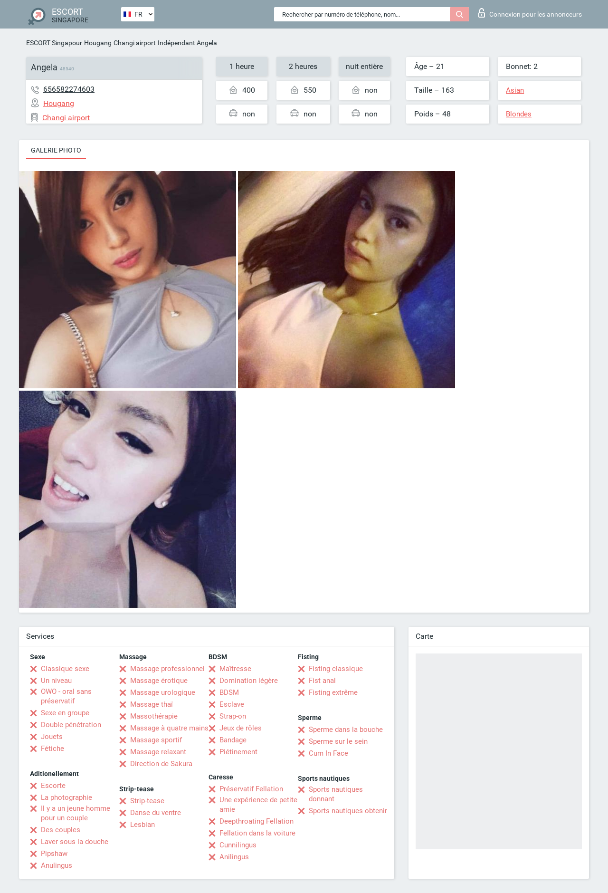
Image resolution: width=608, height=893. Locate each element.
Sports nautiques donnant (336, 794)
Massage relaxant (158, 752)
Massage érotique (159, 680)
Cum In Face (328, 753)
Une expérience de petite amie (258, 805)
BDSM (229, 692)
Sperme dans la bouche (346, 729)
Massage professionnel (167, 668)
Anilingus (234, 857)
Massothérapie (154, 716)
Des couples (60, 830)
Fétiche (52, 748)
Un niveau (56, 680)
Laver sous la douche (74, 841)
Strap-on (232, 716)
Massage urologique (162, 692)
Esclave (231, 704)
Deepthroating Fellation (256, 821)
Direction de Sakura (161, 763)
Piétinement (238, 752)
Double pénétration (71, 724)
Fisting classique (336, 668)
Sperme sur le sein (338, 741)
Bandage (233, 740)
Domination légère (248, 680)
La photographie (66, 797)
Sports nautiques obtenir (348, 811)
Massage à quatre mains (169, 728)
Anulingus (56, 865)
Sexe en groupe (65, 713)
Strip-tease (147, 801)
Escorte (53, 785)
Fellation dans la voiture (257, 833)
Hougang (98, 43)
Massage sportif (156, 740)
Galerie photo (56, 150)
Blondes (519, 114)
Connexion (530, 13)
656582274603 (69, 89)
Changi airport (135, 43)
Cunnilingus (237, 845)
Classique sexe (65, 668)
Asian (515, 90)
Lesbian (142, 824)
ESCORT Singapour (54, 43)
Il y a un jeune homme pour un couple (75, 813)
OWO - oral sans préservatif (66, 696)
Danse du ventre (155, 812)
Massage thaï (151, 704)
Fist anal (322, 680)
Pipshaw (54, 853)
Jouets (52, 736)
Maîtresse (235, 668)
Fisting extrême (333, 692)
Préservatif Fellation (251, 789)
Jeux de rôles (240, 728)
